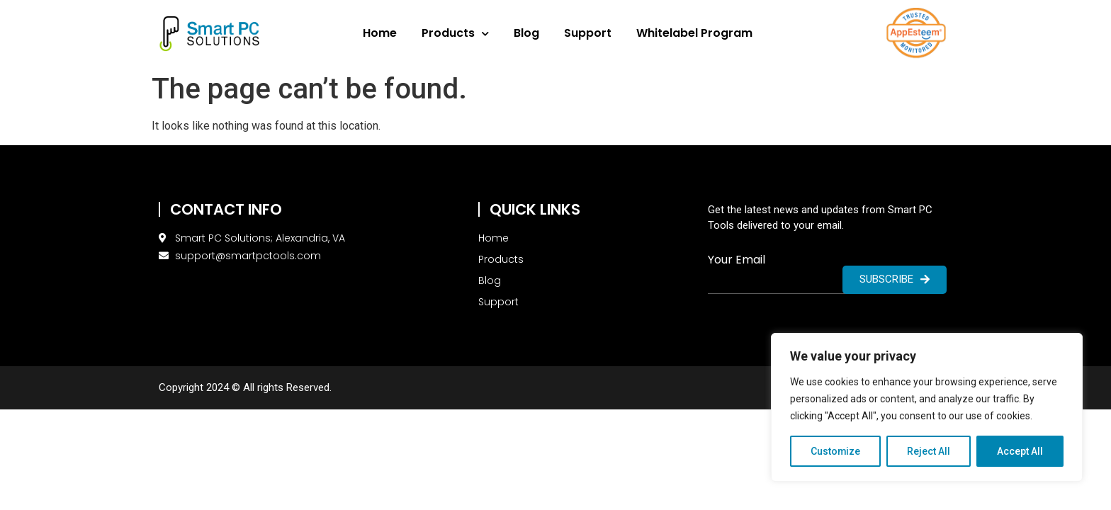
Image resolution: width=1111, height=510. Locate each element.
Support (587, 33)
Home (380, 33)
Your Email (736, 260)
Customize (836, 451)
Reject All (929, 451)
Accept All (1020, 451)
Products (455, 34)
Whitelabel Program (694, 33)
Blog (526, 33)
